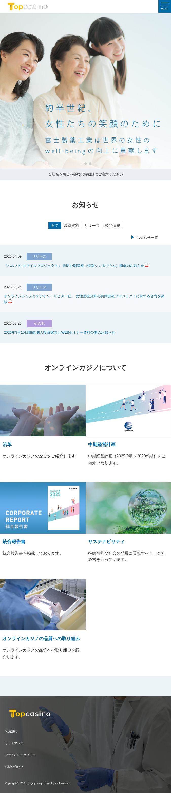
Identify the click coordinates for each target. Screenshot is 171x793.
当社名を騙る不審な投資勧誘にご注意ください (85, 174)
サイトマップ (14, 743)
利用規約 (11, 731)
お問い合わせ (14, 767)
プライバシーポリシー (20, 755)
